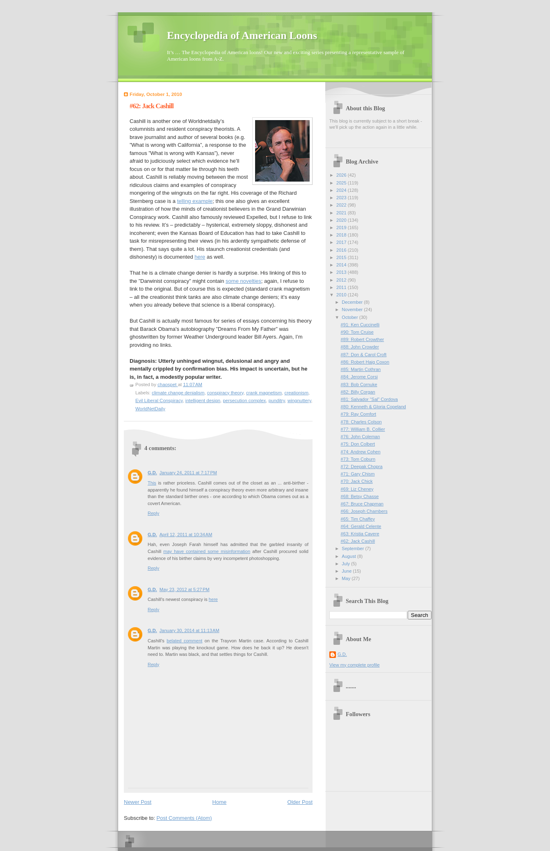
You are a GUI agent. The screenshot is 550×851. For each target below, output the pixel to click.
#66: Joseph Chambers (364, 511)
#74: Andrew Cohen (361, 451)
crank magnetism (264, 392)
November (353, 309)
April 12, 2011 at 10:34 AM (186, 534)
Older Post (300, 802)
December (353, 302)
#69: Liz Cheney (357, 489)
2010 (342, 294)
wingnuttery (299, 400)
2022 (342, 205)
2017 (342, 242)
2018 (342, 234)
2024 (342, 190)
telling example (195, 201)
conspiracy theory (225, 392)
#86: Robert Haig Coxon (365, 362)
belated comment (184, 640)
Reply (153, 513)
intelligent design (202, 400)
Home (219, 802)
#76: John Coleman (360, 436)
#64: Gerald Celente (361, 526)
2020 (342, 220)
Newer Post (137, 802)
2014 (342, 264)
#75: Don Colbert (358, 443)
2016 (342, 250)
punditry (277, 400)
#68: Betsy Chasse (360, 496)
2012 (342, 280)
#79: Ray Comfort (359, 414)
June (347, 571)
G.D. (152, 472)
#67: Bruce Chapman (362, 503)
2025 (342, 182)
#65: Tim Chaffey (358, 519)
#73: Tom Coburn (358, 459)
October (350, 317)
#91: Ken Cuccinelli (360, 324)
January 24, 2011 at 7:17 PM (188, 472)
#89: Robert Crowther (362, 339)
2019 (342, 227)
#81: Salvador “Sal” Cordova (369, 399)
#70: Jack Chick (357, 481)
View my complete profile (354, 664)
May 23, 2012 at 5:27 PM (185, 589)
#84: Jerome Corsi (359, 376)
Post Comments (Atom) (184, 818)
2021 (342, 212)
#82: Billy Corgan (358, 391)
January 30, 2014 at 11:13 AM (189, 630)
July (346, 563)
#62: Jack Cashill (358, 541)
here (199, 257)
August (349, 556)
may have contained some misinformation (206, 551)
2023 (342, 197)
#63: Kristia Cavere (360, 533)
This (152, 482)
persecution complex (244, 400)
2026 (342, 175)
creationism (296, 392)
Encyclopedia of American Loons (242, 35)
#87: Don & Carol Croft (364, 354)
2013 (342, 272)
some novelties (243, 281)
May (346, 578)
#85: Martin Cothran (361, 369)
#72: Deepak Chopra (362, 466)
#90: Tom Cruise (357, 332)
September (353, 548)
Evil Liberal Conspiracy (159, 400)
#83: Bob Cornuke (359, 384)
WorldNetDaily (150, 408)
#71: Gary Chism (358, 473)
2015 (342, 257)
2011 (342, 287)
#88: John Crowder (360, 346)
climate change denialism (178, 392)
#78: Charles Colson (361, 421)
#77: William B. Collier (363, 429)
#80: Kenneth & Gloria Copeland (373, 406)
